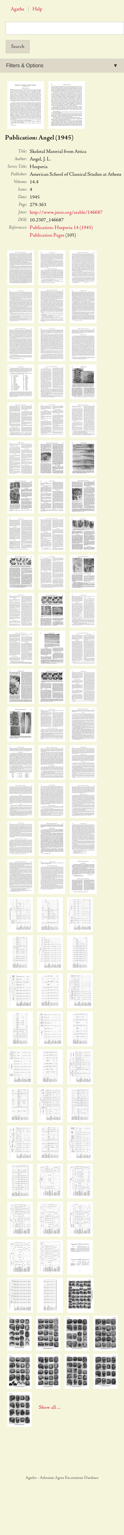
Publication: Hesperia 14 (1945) (61, 227)
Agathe (17, 9)
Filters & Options (24, 65)
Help (37, 9)
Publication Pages (47, 235)
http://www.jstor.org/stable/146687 (66, 212)
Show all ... (50, 1407)
